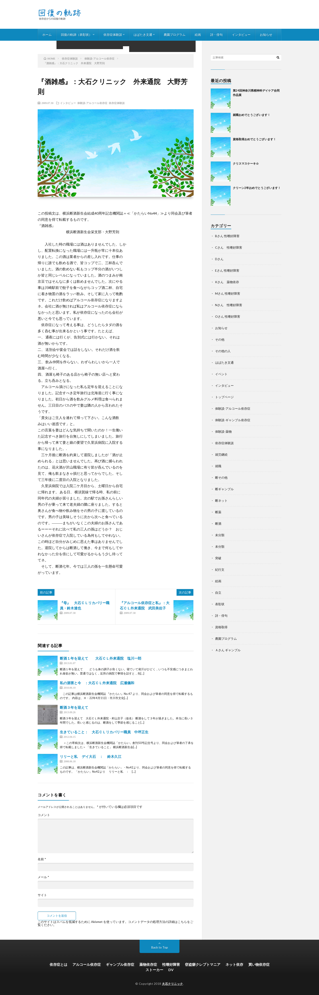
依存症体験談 (112, 34)
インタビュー (241, 34)
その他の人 (223, 351)
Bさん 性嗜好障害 (227, 236)
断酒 (218, 523)
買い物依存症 (259, 964)
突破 (218, 558)
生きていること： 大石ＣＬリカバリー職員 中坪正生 (104, 732)
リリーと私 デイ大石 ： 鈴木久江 (90, 756)
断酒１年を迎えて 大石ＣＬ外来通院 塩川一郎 (100, 658)
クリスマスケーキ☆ (246, 163)
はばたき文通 (143, 34)
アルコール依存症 (86, 964)
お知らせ (266, 34)
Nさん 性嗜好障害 (228, 305)
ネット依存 (234, 964)
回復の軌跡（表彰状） (76, 34)
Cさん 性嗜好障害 (228, 247)
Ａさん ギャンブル (228, 650)
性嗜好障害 (171, 964)
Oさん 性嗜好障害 (227, 316)
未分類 (219, 535)
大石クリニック (172, 983)
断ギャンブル (224, 489)
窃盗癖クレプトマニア (202, 964)
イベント (221, 374)
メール (43, 877)
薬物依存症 (148, 964)
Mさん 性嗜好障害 (227, 293)
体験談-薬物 (223, 431)
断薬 (218, 512)
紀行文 (219, 569)
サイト (42, 895)
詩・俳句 (216, 34)
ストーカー (154, 970)
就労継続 (221, 454)
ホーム (47, 34)
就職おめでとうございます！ (251, 115)
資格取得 (221, 627)
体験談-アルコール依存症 (92, 103)
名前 (42, 859)
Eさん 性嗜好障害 (227, 270)
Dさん (219, 259)
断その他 (221, 477)
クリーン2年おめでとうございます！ (257, 188)
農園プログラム (174, 34)
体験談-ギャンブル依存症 (232, 420)
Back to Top (159, 947)
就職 (218, 466)
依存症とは (58, 964)
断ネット (221, 500)
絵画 (198, 34)
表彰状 (219, 604)
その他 (219, 339)
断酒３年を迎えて (74, 707)
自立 (218, 592)
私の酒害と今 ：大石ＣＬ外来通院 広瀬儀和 (97, 683)
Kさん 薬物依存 (227, 282)
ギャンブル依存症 (120, 964)
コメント (44, 814)
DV (170, 970)
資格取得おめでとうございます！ (254, 139)
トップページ (224, 397)
